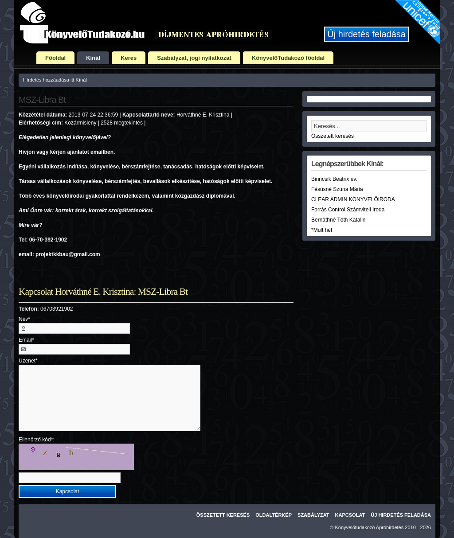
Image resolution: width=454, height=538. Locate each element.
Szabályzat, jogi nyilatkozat (194, 58)
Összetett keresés (332, 136)
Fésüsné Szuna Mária (337, 189)
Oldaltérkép (273, 515)
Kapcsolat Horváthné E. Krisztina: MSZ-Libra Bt (103, 291)
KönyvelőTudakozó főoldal (288, 58)
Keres (129, 58)
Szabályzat (313, 515)
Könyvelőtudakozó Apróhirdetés (369, 527)
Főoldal (55, 58)
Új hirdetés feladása (366, 34)
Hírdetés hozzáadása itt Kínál (55, 79)
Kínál (93, 58)
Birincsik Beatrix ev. (334, 179)
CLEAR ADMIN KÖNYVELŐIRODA (353, 199)
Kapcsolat (350, 515)
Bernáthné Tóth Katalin (338, 220)
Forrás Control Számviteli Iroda (347, 210)
